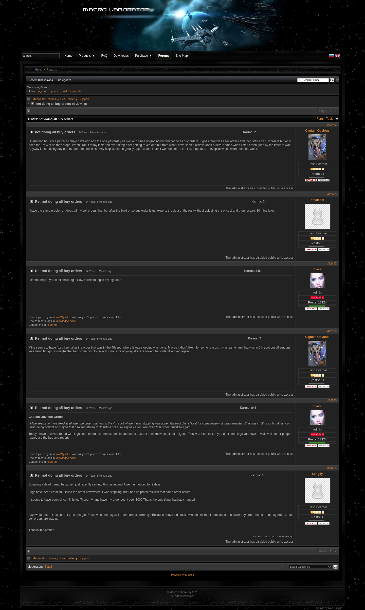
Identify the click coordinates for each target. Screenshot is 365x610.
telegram (52, 324)
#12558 (332, 331)
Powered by (178, 575)
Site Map (182, 55)
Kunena (189, 575)
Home (68, 55)
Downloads (121, 55)
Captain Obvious (317, 130)
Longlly (317, 474)
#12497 (332, 263)
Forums (163, 55)
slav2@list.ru (63, 317)
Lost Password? (71, 91)
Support (84, 99)
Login (40, 91)
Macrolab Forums (44, 99)
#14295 (332, 468)
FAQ (104, 55)
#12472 (332, 124)
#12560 (332, 400)
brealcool (317, 200)
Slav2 (317, 269)
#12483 (332, 194)
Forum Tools (325, 118)
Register (53, 91)
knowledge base (66, 320)
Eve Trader (67, 99)
